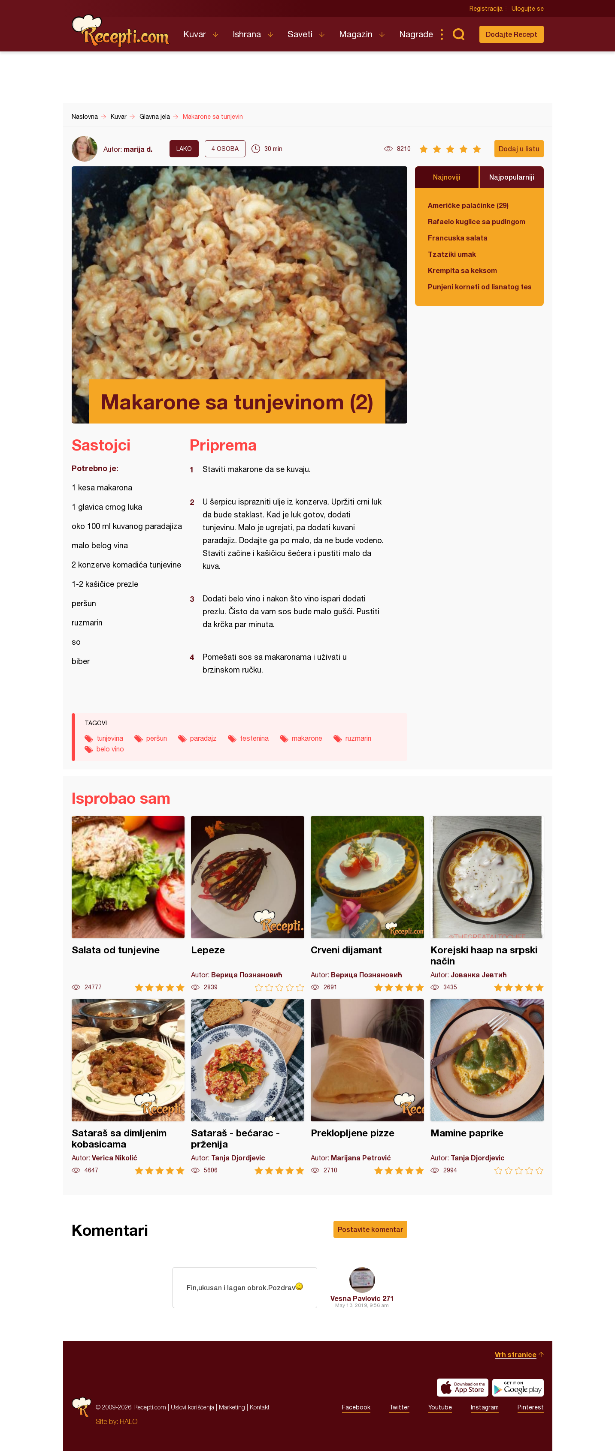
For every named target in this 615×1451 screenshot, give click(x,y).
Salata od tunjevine (128, 903)
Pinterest (531, 1407)
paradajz (203, 738)
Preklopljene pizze (367, 1087)
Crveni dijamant (367, 903)
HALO (128, 1421)
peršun (156, 738)
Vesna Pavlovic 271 (362, 1298)
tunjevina (110, 738)
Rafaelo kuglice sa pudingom (476, 221)
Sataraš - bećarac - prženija (247, 1087)
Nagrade (416, 34)
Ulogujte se (528, 8)
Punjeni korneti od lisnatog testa (479, 286)
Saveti (300, 34)
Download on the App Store (462, 1388)
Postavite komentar (370, 1229)
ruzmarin (358, 738)
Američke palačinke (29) (468, 205)
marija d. (138, 149)
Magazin (356, 34)
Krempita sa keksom (462, 270)
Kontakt (260, 1407)
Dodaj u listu (519, 148)
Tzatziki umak (452, 254)
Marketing (232, 1407)
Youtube (440, 1407)
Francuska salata (458, 238)
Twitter (399, 1407)
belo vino (110, 749)
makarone (307, 738)
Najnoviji (446, 177)
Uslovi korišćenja (192, 1407)
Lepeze (247, 903)
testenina (254, 738)
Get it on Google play (518, 1388)
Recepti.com (121, 31)
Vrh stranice (515, 1354)
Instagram (485, 1407)
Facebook (356, 1407)
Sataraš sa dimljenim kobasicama (128, 1087)
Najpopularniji (511, 177)
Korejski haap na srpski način (487, 903)
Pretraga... (459, 34)
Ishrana (247, 34)
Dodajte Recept (511, 34)
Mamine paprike (487, 1087)
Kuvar (194, 34)
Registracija (486, 8)
